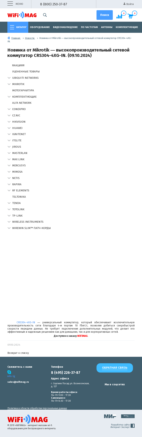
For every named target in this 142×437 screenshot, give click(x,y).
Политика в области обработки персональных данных (37, 408)
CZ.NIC (16, 115)
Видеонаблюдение (65, 27)
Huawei (17, 128)
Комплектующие (127, 27)
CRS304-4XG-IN (26, 322)
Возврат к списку (18, 353)
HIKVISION (19, 121)
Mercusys (19, 165)
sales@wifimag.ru (18, 381)
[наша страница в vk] (98, 391)
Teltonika (19, 196)
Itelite (16, 140)
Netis (16, 178)
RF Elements (20, 190)
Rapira (16, 184)
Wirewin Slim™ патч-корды (31, 228)
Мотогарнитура (23, 90)
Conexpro (19, 109)
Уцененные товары (26, 71)
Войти (129, 4)
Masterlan (19, 153)
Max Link (18, 159)
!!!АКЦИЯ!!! (18, 65)
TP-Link (17, 215)
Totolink (18, 209)
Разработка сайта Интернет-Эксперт (123, 426)
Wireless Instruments (27, 221)
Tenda (16, 203)
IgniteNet (19, 134)
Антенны (106, 27)
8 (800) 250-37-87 (53, 4)
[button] (9, 78)
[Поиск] (105, 15)
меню (15, 4)
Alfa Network (21, 102)
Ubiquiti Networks (25, 77)
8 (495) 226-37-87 (65, 372)
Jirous (16, 146)
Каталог (21, 27)
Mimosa (17, 171)
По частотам (89, 27)
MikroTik (18, 84)
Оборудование (40, 27)
